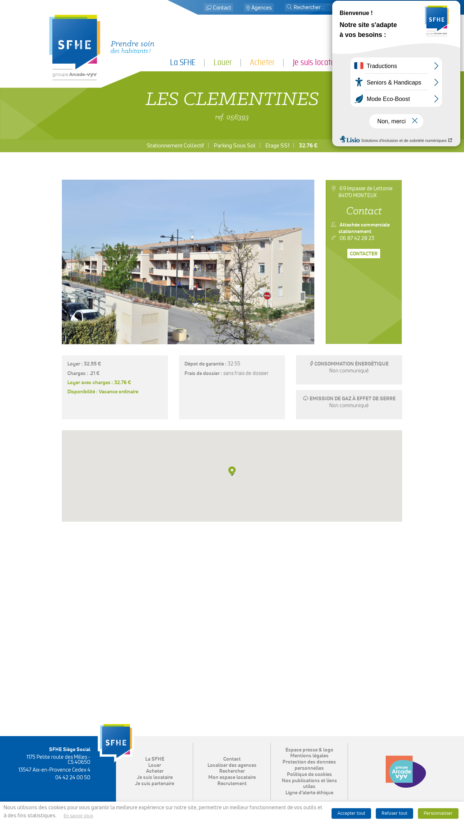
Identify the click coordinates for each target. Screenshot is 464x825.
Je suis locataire (317, 62)
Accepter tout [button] (351, 813)
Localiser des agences (232, 765)
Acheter (262, 62)
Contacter (364, 253)
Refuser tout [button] (394, 813)
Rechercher (232, 771)
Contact (222, 8)
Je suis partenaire (387, 62)
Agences (261, 8)
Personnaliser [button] (438, 813)
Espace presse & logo (309, 750)
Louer (223, 62)
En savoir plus (78, 816)
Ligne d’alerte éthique (309, 792)
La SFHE (182, 62)
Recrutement (232, 783)
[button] (289, 7)
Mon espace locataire (380, 8)
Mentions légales (309, 755)
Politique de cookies (309, 774)
